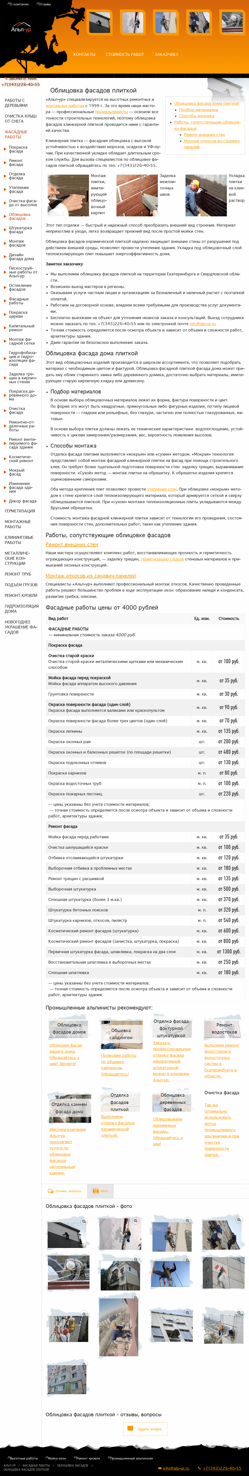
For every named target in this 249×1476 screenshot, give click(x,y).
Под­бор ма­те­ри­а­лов (198, 109)
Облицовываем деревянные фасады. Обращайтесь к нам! (168, 1131)
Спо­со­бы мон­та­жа (196, 115)
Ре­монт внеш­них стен (204, 134)
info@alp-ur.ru (203, 323)
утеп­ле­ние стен (162, 489)
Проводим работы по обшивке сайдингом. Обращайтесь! (118, 1065)
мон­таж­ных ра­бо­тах (65, 105)
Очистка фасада (222, 1092)
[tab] (64, 1191)
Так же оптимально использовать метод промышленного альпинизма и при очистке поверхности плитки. (222, 1130)
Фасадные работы (36, 1465)
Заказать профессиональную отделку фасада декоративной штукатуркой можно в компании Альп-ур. (172, 1061)
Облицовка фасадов (72, 1465)
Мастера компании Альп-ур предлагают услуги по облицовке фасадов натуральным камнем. (68, 1151)
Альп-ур (9, 1465)
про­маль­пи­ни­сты (111, 111)
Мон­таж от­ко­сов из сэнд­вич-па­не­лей (91, 576)
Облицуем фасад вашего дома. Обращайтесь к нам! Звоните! (66, 1054)
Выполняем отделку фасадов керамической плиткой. (117, 1126)
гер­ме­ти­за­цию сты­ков (162, 559)
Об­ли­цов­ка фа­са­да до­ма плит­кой (206, 103)
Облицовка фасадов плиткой (26, 1469)
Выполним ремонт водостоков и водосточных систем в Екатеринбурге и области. (222, 1061)
